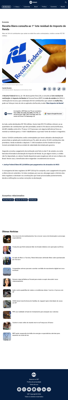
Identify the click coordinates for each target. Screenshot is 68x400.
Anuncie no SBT (34, 379)
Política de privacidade (34, 382)
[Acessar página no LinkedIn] (44, 389)
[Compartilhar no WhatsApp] (45, 89)
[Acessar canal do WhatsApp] (34, 389)
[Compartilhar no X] (49, 89)
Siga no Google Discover (53, 114)
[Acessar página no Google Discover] (49, 389)
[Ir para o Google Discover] (64, 89)
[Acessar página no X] (39, 389)
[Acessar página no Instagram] (24, 389)
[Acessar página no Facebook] (19, 389)
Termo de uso (34, 384)
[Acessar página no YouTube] (29, 389)
